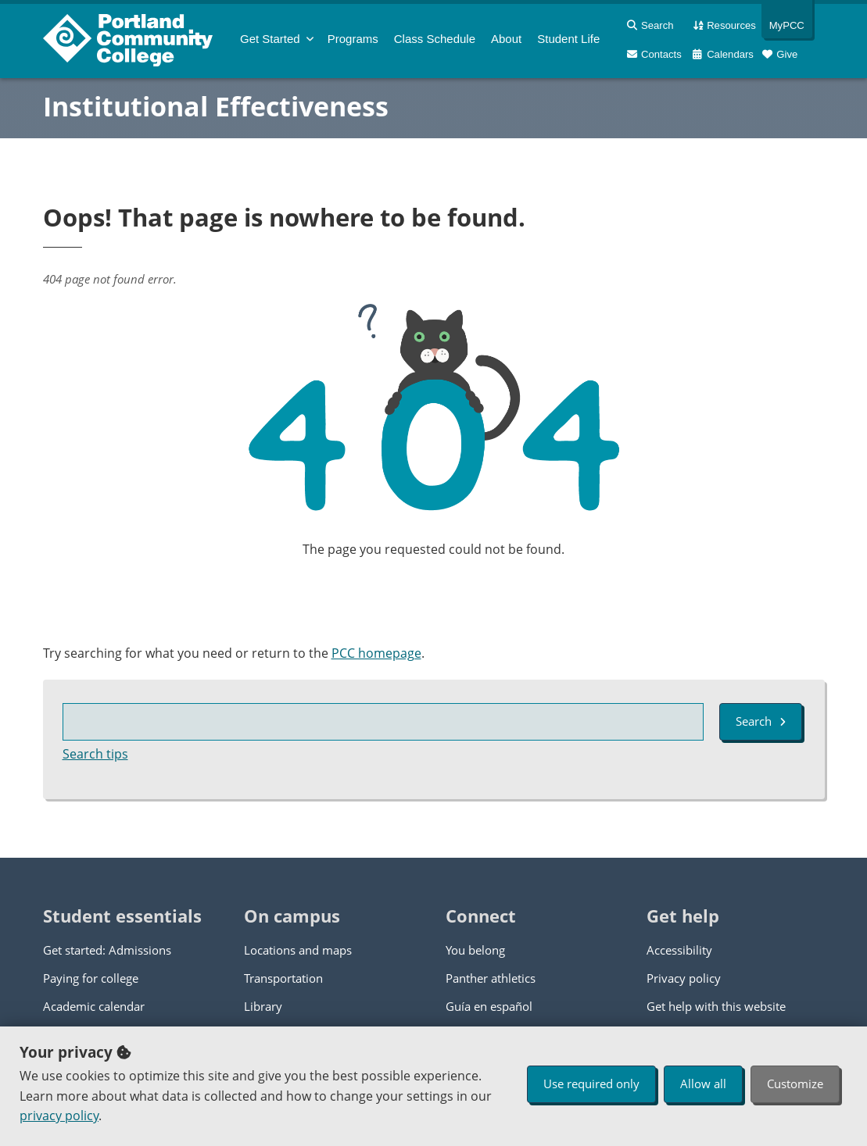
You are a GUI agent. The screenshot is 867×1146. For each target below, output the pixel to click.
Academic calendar (94, 1006)
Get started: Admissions (107, 950)
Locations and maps (298, 950)
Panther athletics (491, 978)
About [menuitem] (506, 38)
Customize (795, 1083)
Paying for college (90, 978)
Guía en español (489, 1006)
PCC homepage (376, 653)
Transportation (283, 978)
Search (761, 721)
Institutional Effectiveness (216, 106)
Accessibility (679, 950)
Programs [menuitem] (353, 38)
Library (263, 1006)
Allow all (703, 1083)
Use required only (591, 1083)
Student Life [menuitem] (568, 38)
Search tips (95, 753)
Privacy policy (684, 978)
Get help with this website (716, 1006)
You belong (475, 950)
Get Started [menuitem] (270, 38)
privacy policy (59, 1115)
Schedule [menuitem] (434, 38)
